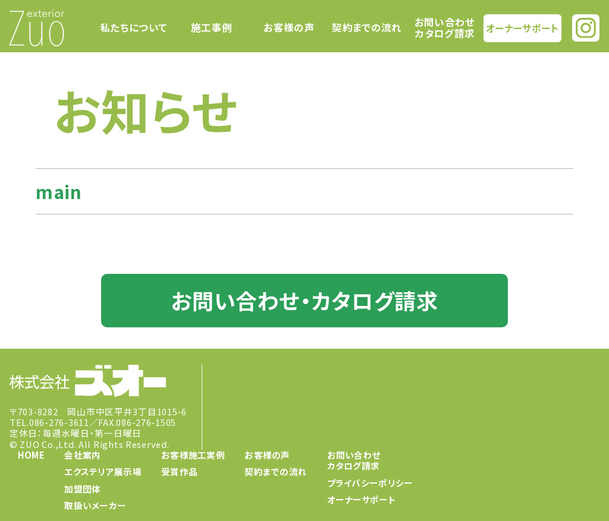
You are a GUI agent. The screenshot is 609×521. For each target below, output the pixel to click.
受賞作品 (179, 471)
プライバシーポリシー (370, 482)
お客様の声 (289, 27)
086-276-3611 (59, 422)
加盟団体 (82, 488)
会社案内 (82, 455)
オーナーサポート (522, 27)
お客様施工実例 (193, 455)
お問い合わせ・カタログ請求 (304, 300)
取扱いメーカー (95, 505)
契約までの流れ (366, 27)
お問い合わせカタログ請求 (445, 28)
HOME (31, 455)
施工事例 (211, 27)
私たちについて (133, 27)
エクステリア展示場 (103, 471)
